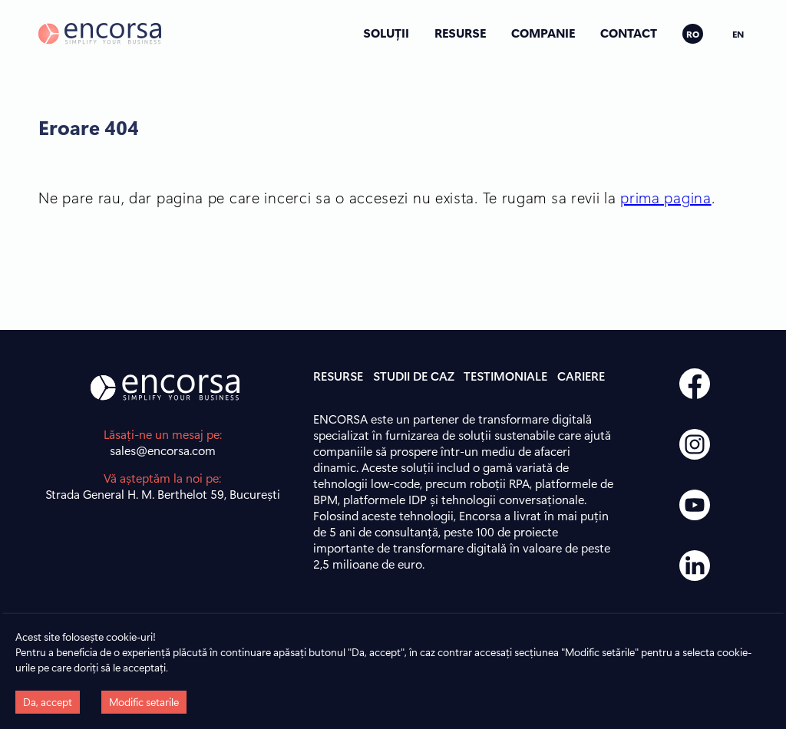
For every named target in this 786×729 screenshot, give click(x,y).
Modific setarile (144, 701)
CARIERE (581, 376)
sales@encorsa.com (163, 450)
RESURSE (460, 33)
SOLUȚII (386, 33)
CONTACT (628, 33)
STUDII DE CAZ (413, 376)
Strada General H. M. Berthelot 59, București (162, 494)
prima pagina (665, 196)
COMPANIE (543, 33)
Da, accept (47, 701)
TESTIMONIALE (505, 376)
